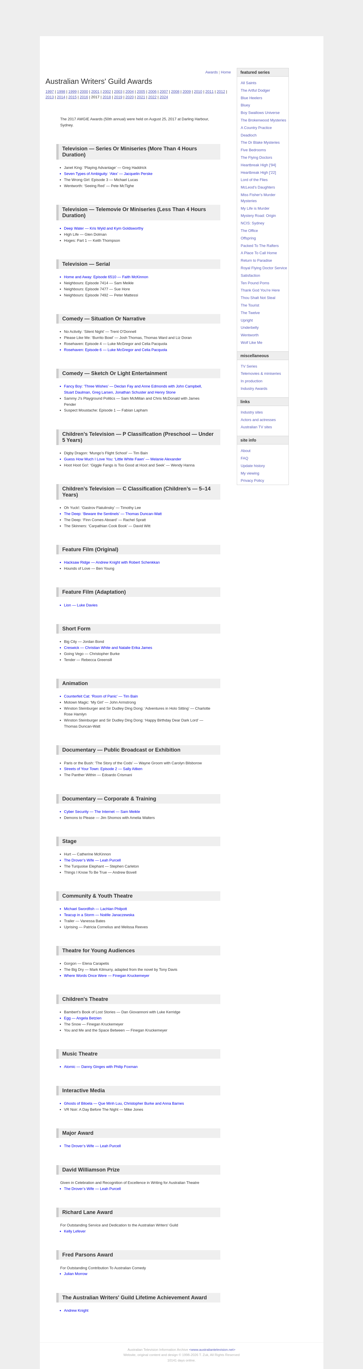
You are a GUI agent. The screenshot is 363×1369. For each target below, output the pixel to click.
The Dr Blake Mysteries (260, 142)
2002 (107, 91)
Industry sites (252, 412)
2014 (61, 97)
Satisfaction (250, 275)
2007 (164, 91)
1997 (50, 91)
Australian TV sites (256, 427)
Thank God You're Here (260, 290)
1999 (72, 91)
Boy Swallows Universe (260, 112)
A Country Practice (256, 128)
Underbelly (250, 327)
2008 (175, 91)
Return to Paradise (256, 260)
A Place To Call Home (259, 253)
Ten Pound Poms (255, 283)
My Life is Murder (255, 208)
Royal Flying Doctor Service (264, 268)
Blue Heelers (251, 98)
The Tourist (250, 305)
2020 (129, 97)
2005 (141, 91)
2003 (118, 91)
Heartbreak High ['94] (258, 165)
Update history (253, 466)
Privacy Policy (252, 480)
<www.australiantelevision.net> (212, 1349)
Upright (247, 320)
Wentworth (250, 335)
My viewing (250, 473)
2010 (198, 91)
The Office (249, 230)
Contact (169, 31)
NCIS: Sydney (253, 223)
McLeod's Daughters (258, 187)
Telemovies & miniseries (261, 373)
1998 (61, 91)
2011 (209, 91)
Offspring (248, 238)
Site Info (149, 31)
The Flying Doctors (256, 157)
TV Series (92, 31)
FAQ (244, 458)
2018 (107, 97)
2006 (152, 91)
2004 (129, 91)
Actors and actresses (258, 420)
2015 (72, 97)
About (246, 451)
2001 (95, 91)
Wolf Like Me (252, 342)
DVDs (187, 31)
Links (130, 31)
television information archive (181, 13)
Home (226, 72)
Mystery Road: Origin (258, 215)
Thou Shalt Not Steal (258, 298)
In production (252, 381)
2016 (84, 97)
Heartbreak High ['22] (258, 172)
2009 (187, 91)
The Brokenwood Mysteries (263, 120)
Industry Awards (254, 388)
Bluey (245, 105)
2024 (164, 97)
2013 (50, 97)
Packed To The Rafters (260, 245)
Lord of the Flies (254, 180)
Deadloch (249, 135)
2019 (118, 97)
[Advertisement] (182, 52)
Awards (113, 31)
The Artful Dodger (255, 90)
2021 (141, 97)
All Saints (248, 83)
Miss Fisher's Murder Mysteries (258, 198)
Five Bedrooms (253, 150)
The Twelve (250, 313)
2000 (84, 91)
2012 (221, 91)
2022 (152, 97)
